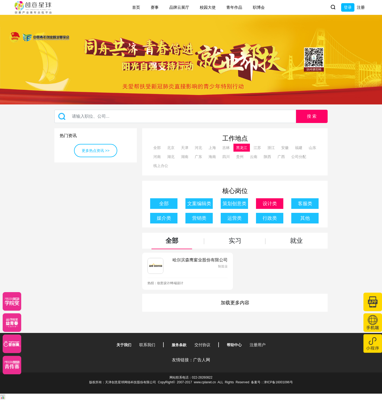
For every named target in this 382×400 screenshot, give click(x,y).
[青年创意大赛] (12, 322)
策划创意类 (234, 203)
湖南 (184, 157)
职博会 (259, 7)
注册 (361, 7)
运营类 (234, 218)
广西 (281, 157)
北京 (171, 148)
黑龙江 (241, 148)
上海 (212, 148)
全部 (157, 148)
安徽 (285, 148)
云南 (253, 157)
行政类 (270, 218)
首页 (136, 7)
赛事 (155, 7)
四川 (226, 157)
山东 (312, 148)
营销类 (199, 218)
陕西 (267, 157)
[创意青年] (12, 365)
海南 (212, 157)
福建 (298, 148)
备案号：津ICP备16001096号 (272, 382)
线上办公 (160, 166)
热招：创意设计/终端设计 (165, 283)
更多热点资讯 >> (95, 150)
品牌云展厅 (179, 7)
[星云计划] (12, 301)
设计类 (270, 203)
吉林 (226, 148)
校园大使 (208, 7)
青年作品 (234, 7)
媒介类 (164, 218)
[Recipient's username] (175, 116)
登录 (348, 7)
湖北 (171, 157)
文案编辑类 (199, 203)
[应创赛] (12, 344)
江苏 (257, 148)
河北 (198, 148)
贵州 (240, 157)
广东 (198, 157)
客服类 (305, 203)
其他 (305, 218)
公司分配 (298, 157)
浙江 (271, 148)
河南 (157, 157)
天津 (184, 148)
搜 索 (311, 116)
